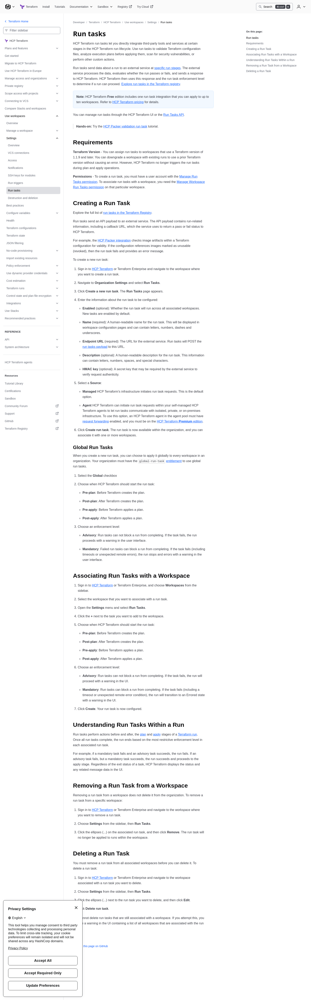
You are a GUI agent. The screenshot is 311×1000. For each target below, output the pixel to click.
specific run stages (167, 68)
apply (157, 734)
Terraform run (187, 734)
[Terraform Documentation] (81, 6)
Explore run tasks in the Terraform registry (150, 84)
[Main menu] (10, 6)
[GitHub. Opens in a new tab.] (31, 421)
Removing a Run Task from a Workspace (271, 65)
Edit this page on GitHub (90, 946)
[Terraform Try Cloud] (145, 6)
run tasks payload (95, 346)
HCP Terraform (112, 22)
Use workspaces (134, 22)
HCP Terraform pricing (128, 102)
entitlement (174, 461)
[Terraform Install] (46, 6)
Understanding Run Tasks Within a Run (270, 60)
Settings (152, 22)
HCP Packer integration (114, 240)
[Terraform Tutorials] (59, 6)
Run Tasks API (173, 114)
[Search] (274, 6)
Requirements (254, 43)
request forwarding (96, 421)
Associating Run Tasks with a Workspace (271, 54)
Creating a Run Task (258, 48)
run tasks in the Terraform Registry (127, 212)
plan (143, 734)
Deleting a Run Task (258, 71)
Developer (79, 22)
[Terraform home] (29, 6)
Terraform (94, 22)
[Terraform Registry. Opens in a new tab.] (31, 428)
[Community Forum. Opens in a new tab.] (31, 406)
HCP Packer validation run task (125, 126)
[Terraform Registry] (124, 6)
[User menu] (300, 6)
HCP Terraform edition (180, 421)
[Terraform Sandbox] (105, 6)
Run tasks (252, 37)
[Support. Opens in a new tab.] (31, 413)
